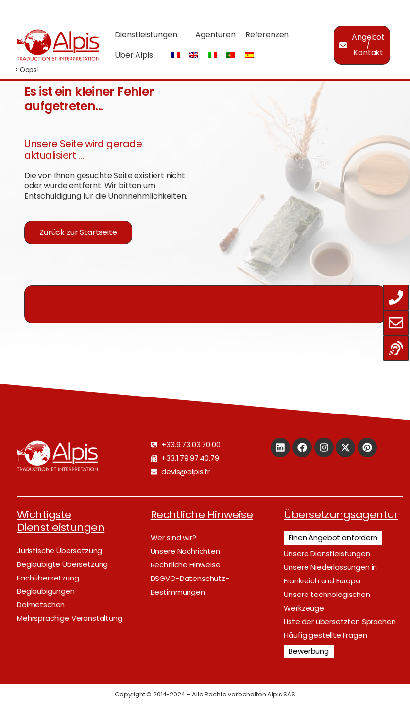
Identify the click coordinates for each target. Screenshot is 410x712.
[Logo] (58, 45)
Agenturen (215, 34)
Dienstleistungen (146, 34)
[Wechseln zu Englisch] (194, 56)
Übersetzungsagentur (341, 514)
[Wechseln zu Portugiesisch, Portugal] (231, 56)
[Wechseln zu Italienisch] (212, 56)
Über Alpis (134, 55)
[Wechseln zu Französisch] (175, 56)
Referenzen (267, 34)
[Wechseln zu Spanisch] (249, 56)
